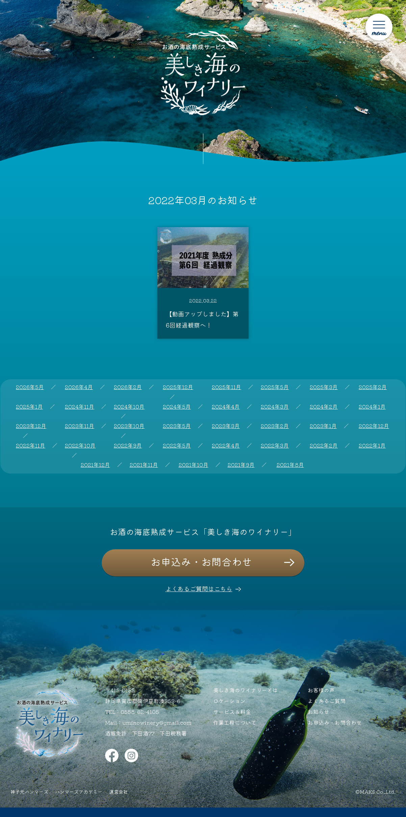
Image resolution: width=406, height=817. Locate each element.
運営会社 (118, 791)
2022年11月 (30, 445)
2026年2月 (128, 387)
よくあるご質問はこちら (199, 588)
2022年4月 (226, 445)
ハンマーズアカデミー (78, 791)
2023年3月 (226, 426)
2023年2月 (275, 426)
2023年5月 (177, 426)
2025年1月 (29, 406)
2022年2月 (324, 445)
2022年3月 (275, 445)
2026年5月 (30, 387)
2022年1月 (372, 445)
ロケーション (229, 701)
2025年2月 (373, 387)
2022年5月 (177, 445)
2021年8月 (290, 464)
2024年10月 (129, 406)
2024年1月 (372, 406)
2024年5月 (177, 406)
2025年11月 (226, 387)
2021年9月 (241, 464)
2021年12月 (95, 464)
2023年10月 (129, 426)
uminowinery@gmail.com (157, 722)
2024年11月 (79, 406)
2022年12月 (374, 426)
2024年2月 (324, 406)
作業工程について (234, 722)
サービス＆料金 (232, 711)
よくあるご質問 (327, 701)
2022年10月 (80, 445)
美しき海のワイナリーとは (245, 690)
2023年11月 (79, 426)
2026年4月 (79, 387)
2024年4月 (226, 406)
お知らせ (318, 711)
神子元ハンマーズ (29, 791)
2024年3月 (275, 406)
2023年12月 (31, 426)
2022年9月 (128, 445)
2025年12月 (178, 387)
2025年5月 (275, 387)
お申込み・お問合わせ (201, 561)
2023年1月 (323, 426)
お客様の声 (321, 690)
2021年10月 (193, 464)
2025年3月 (324, 387)
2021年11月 (144, 464)
